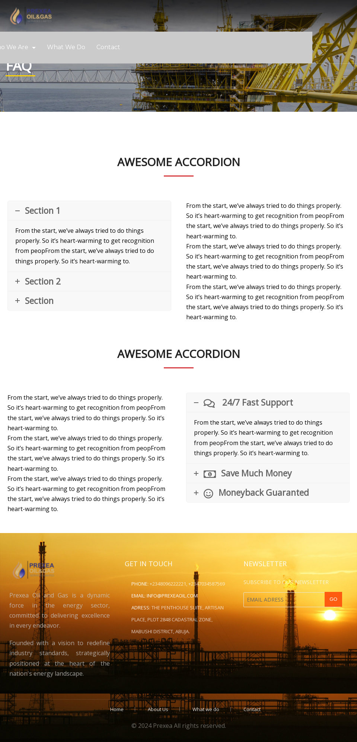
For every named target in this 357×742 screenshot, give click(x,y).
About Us (158, 709)
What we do (66, 47)
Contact (108, 47)
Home (117, 709)
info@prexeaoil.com (172, 595)
